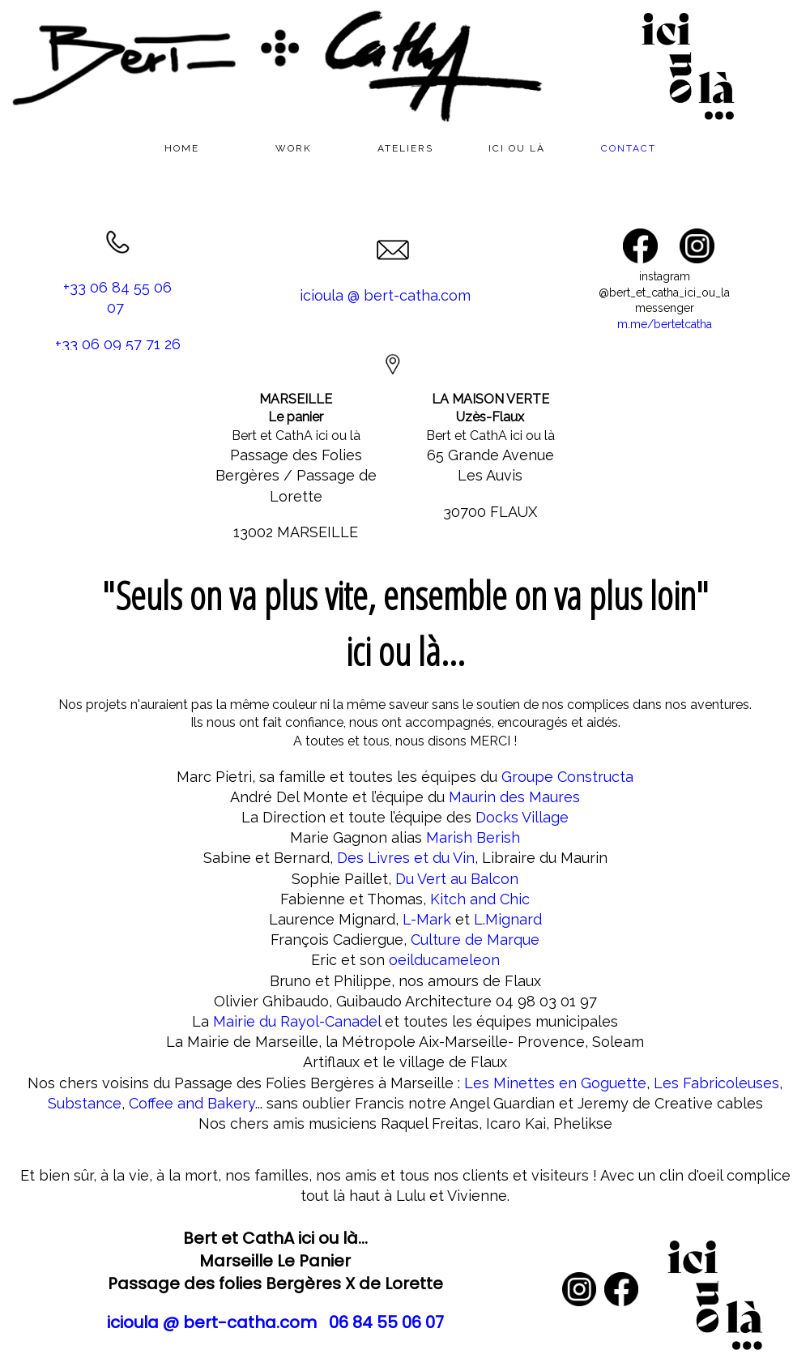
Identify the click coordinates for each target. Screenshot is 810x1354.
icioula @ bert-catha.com (385, 295)
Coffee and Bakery (192, 1103)
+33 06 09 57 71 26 (118, 343)
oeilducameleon (444, 959)
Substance (85, 1103)
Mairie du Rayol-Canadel (297, 1021)
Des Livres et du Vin (406, 857)
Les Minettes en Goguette (555, 1082)
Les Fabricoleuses (716, 1082)
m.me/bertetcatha (664, 324)
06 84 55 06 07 (386, 1322)
